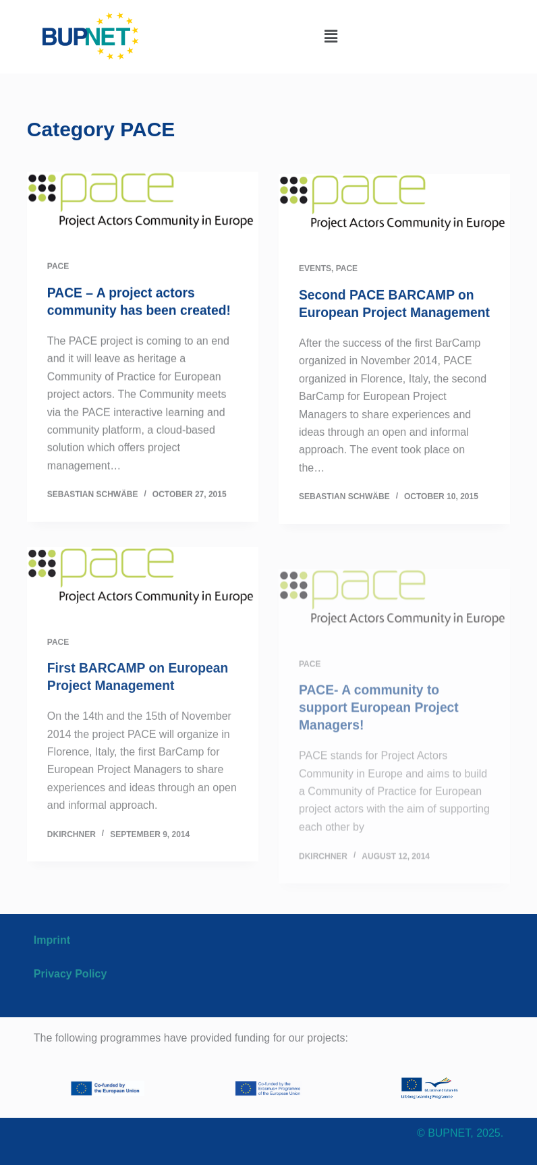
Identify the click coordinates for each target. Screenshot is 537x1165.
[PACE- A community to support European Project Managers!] (394, 657)
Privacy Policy (70, 973)
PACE (58, 267)
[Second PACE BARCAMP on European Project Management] (394, 212)
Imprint (52, 940)
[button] (330, 36)
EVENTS (315, 272)
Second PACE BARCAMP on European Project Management (389, 316)
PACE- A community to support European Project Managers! (382, 761)
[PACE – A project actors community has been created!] (142, 207)
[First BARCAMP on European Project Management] (142, 607)
